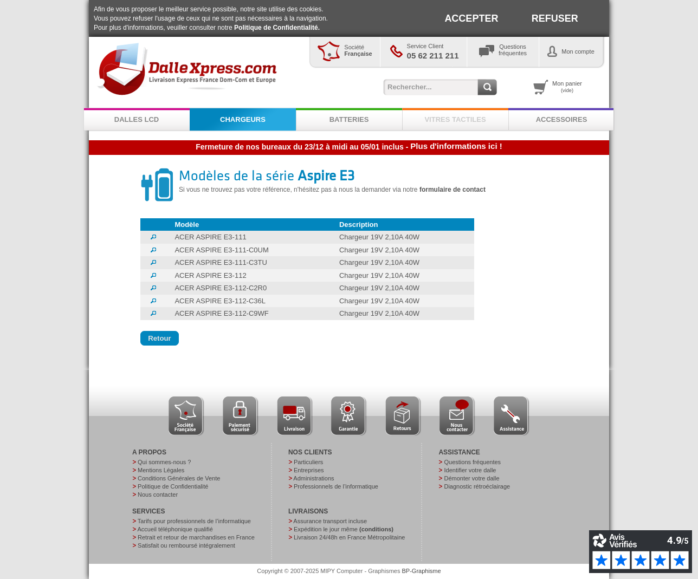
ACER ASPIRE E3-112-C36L (220, 301)
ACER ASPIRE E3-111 (210, 237)
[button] (159, 338)
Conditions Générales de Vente (179, 478)
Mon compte (577, 51)
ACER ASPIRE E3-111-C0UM (221, 250)
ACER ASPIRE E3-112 (210, 275)
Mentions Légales (161, 470)
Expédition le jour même (343, 529)
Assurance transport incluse (330, 521)
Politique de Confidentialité (173, 486)
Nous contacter (158, 494)
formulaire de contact (452, 189)
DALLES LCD (136, 119)
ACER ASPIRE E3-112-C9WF (221, 313)
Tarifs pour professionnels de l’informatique (194, 521)
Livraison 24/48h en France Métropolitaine (349, 537)
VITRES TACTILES (455, 119)
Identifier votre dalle (470, 470)
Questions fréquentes (472, 462)
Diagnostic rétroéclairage (477, 486)
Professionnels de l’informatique (336, 486)
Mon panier (567, 86)
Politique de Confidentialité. (277, 27)
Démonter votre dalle (471, 478)
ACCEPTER (471, 18)
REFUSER (555, 18)
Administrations (313, 478)
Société (358, 50)
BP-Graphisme (421, 571)
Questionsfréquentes (513, 49)
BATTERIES (349, 119)
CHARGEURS (243, 119)
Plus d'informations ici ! (456, 146)
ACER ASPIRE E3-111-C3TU (220, 262)
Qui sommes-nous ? (164, 462)
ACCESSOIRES (561, 119)
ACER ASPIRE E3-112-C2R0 (220, 288)
